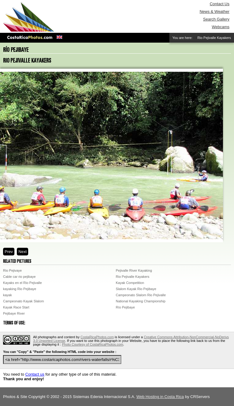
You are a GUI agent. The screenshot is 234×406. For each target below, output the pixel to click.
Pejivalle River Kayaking (134, 270)
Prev (9, 251)
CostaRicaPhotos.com (97, 337)
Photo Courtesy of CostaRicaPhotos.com (92, 344)
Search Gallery (216, 19)
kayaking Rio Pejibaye (19, 289)
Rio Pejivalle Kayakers (132, 276)
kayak (7, 295)
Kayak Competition (130, 283)
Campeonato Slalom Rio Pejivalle (141, 295)
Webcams (220, 27)
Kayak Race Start (16, 307)
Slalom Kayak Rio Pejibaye (136, 289)
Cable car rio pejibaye (19, 276)
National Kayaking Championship (140, 301)
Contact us (34, 374)
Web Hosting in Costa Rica (160, 396)
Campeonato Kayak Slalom (23, 301)
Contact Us (219, 4)
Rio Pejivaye (12, 270)
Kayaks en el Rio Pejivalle (22, 283)
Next (22, 251)
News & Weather (214, 11)
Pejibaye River (14, 313)
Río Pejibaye (125, 307)
